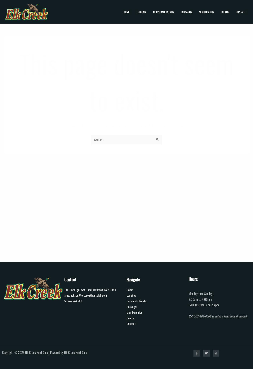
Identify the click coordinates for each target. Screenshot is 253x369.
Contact (241, 12)
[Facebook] (196, 353)
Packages (193, 12)
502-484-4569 (73, 300)
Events (227, 12)
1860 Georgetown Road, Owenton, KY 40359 (90, 289)
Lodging (151, 12)
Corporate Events (172, 12)
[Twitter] (206, 353)
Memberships (211, 12)
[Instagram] (216, 353)
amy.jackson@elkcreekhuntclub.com (85, 295)
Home (139, 12)
